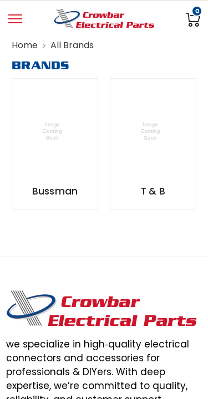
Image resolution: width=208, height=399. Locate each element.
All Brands (72, 45)
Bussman (55, 191)
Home (25, 45)
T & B (153, 191)
